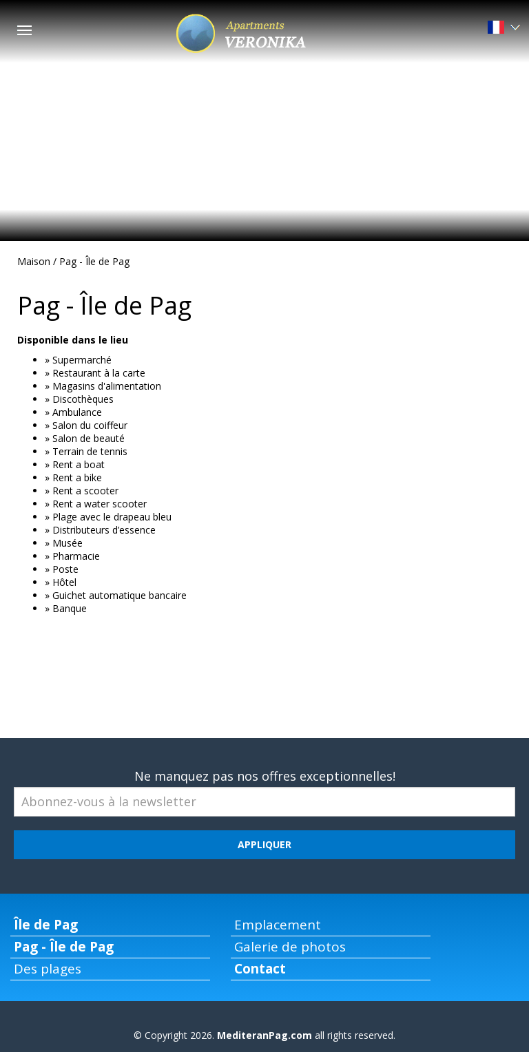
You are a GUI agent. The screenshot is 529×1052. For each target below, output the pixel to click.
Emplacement (277, 925)
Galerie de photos (290, 947)
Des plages (47, 969)
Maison (33, 261)
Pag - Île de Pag (94, 261)
